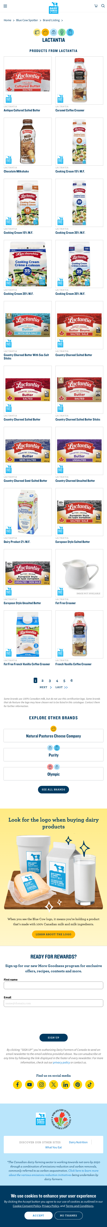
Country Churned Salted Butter (73, 355)
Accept (38, 1215)
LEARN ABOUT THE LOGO (53, 934)
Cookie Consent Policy (27, 1206)
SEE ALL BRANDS (53, 789)
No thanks (68, 1215)
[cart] (96, 6)
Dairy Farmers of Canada (53, 7)
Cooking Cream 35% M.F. (70, 232)
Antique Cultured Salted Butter (22, 110)
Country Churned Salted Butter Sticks (77, 419)
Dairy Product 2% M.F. (17, 541)
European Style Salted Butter (72, 541)
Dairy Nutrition (78, 1142)
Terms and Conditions (79, 1206)
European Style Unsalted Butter (22, 603)
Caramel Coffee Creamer (69, 110)
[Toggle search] (103, 6)
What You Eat (53, 1147)
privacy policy (61, 1062)
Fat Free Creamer (65, 603)
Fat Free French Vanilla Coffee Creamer (27, 664)
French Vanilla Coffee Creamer (73, 664)
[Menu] (5, 6)
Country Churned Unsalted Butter (75, 480)
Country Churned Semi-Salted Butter (25, 480)
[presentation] (53, 1020)
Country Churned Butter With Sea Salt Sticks (26, 356)
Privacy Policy (50, 1206)
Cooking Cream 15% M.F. (70, 171)
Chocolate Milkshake (16, 171)
